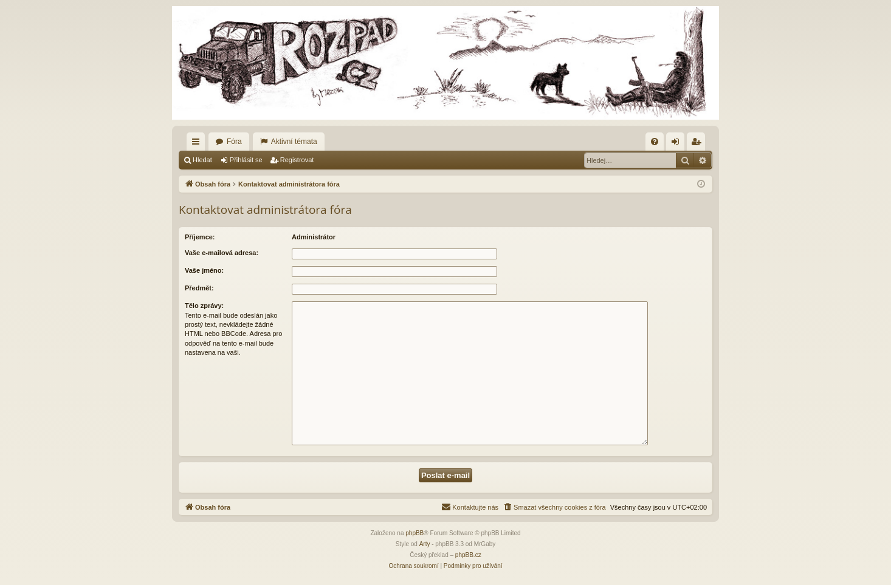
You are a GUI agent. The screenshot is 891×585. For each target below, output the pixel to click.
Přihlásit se (246, 159)
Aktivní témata (294, 141)
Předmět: (199, 288)
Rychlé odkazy (198, 144)
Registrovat (297, 159)
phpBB (414, 533)
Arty (424, 544)
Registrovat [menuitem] (698, 144)
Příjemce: (200, 237)
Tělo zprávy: (204, 305)
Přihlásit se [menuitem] (678, 144)
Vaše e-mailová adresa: (221, 252)
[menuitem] (654, 141)
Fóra (234, 141)
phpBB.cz (468, 555)
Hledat (202, 159)
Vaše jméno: (204, 270)
